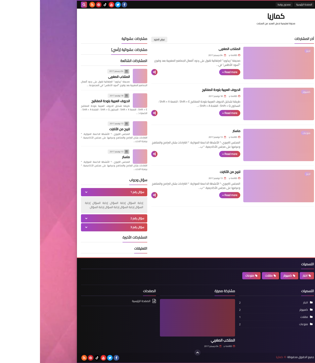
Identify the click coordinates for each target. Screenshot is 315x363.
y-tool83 (189, 346)
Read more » (200, 71)
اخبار (265, 275)
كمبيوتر (247, 275)
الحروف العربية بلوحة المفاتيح (191, 93)
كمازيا (239, 357)
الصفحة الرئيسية (264, 4)
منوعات (209, 275)
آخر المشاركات (264, 39)
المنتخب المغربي (200, 49)
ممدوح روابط (244, 4)
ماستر (207, 137)
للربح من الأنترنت (200, 182)
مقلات (229, 275)
